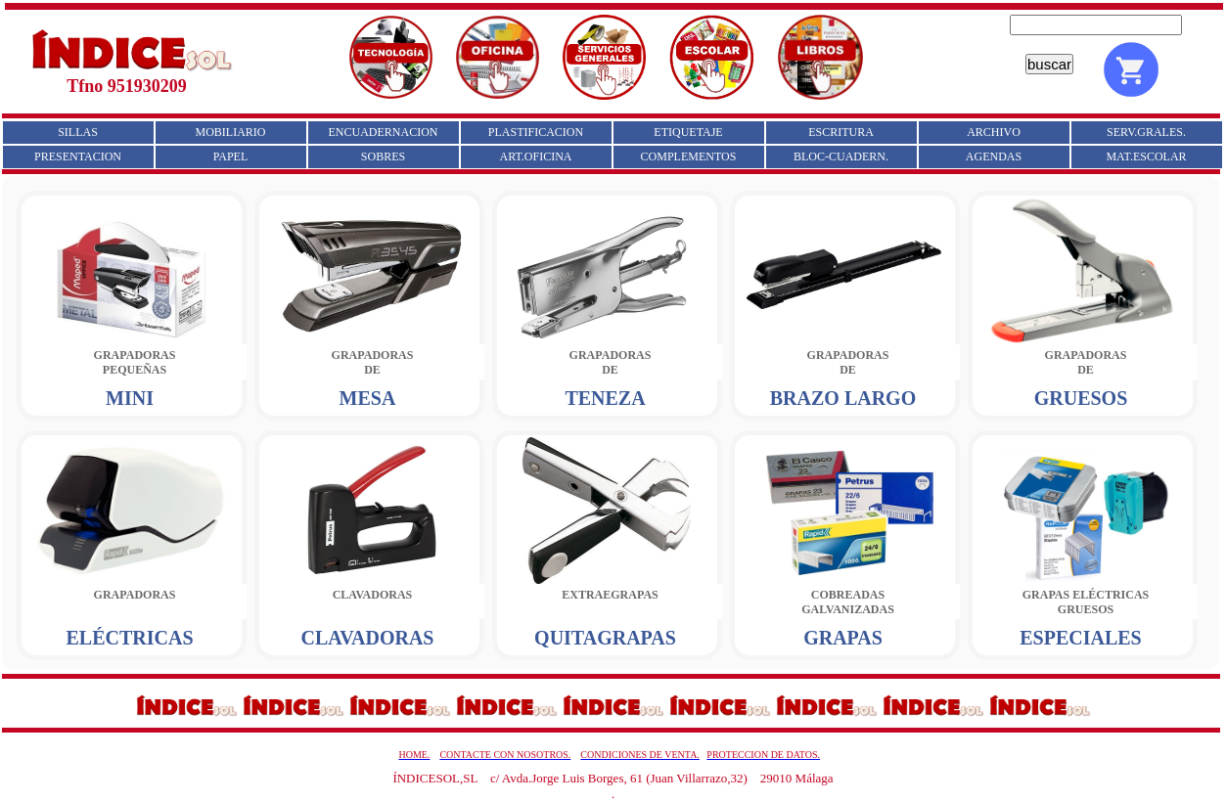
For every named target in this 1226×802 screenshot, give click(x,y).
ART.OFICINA (535, 156)
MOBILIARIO (231, 132)
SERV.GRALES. (1146, 132)
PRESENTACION (77, 156)
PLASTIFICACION (535, 132)
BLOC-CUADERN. (841, 156)
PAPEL (231, 156)
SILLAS (78, 132)
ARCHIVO (994, 132)
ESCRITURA (841, 132)
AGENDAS (994, 156)
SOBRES (383, 156)
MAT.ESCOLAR (1146, 156)
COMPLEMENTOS (689, 156)
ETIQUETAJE (688, 132)
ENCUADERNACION (383, 132)
